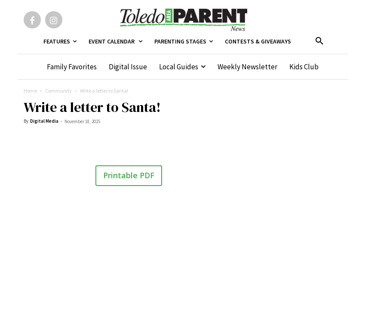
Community (58, 90)
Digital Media (44, 121)
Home (30, 90)
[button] (319, 41)
